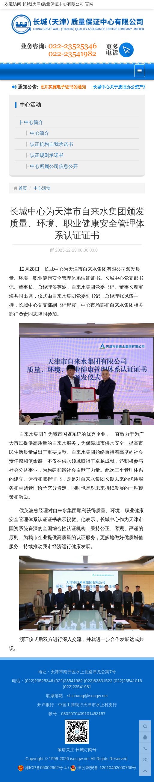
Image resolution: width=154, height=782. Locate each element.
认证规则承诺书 (47, 155)
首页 (23, 188)
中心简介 (33, 122)
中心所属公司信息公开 (54, 166)
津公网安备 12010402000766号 (103, 767)
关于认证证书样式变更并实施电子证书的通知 (46, 87)
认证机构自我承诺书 (51, 144)
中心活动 (42, 188)
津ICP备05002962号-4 (42, 767)
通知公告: (25, 87)
